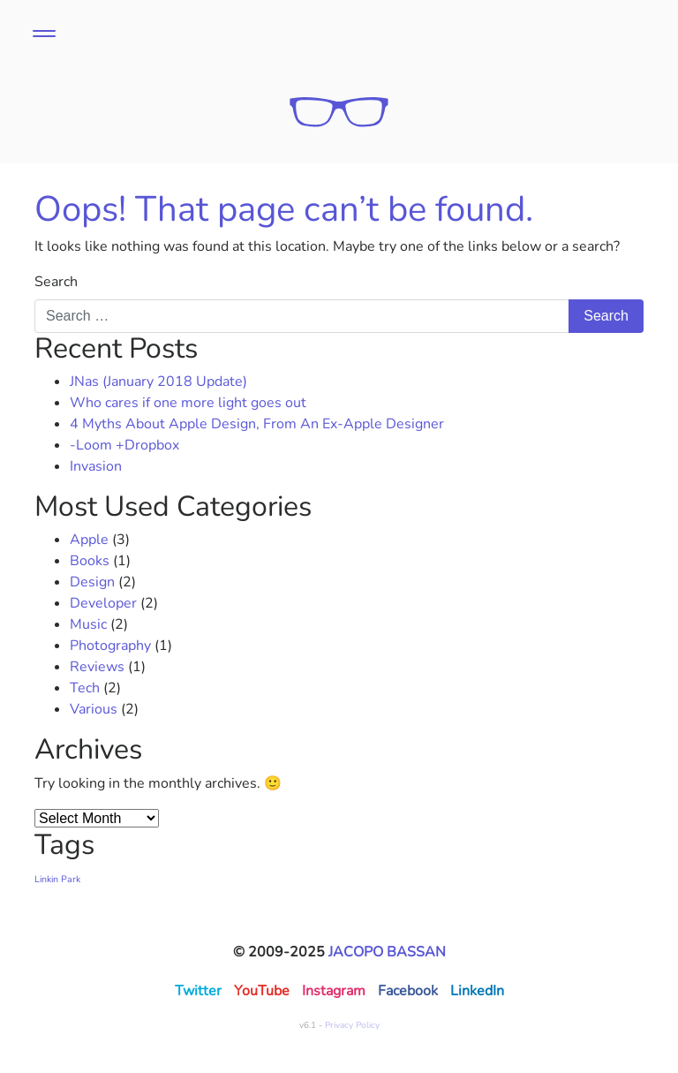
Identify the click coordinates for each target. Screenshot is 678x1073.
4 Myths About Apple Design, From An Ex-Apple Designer (257, 424)
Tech (85, 688)
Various (93, 709)
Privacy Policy (352, 1025)
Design (92, 582)
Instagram (333, 991)
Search (56, 281)
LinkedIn (477, 991)
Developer (103, 603)
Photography (110, 645)
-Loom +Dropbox (124, 445)
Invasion (96, 466)
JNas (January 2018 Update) (158, 381)
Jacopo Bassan (387, 952)
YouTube (262, 991)
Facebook (408, 991)
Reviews (97, 666)
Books (89, 561)
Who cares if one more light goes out (188, 402)
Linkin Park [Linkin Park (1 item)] (57, 879)
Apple (89, 539)
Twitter (198, 991)
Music (88, 624)
